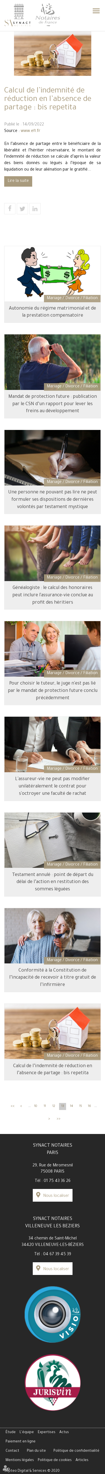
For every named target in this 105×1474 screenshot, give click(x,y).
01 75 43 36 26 (57, 1181)
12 (53, 1106)
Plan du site (36, 1451)
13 (62, 1106)
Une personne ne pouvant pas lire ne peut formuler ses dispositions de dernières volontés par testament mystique (52, 499)
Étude (11, 1433)
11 (45, 1106)
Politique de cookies (55, 1460)
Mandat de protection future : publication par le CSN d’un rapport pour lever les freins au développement (52, 404)
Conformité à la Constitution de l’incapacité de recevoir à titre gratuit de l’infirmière (52, 978)
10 (35, 1106)
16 (89, 1106)
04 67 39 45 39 (57, 1254)
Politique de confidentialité (76, 1451)
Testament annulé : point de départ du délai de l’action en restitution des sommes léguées (52, 882)
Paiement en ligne (21, 1442)
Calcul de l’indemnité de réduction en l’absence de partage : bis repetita (52, 1070)
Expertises (46, 1433)
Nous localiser (56, 1196)
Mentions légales (20, 1460)
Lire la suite (18, 181)
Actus (64, 1433)
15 (80, 1106)
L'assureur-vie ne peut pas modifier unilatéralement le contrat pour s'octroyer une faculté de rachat (52, 786)
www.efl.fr (30, 131)
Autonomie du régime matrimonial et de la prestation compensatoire (52, 312)
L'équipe (27, 1433)
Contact (12, 1451)
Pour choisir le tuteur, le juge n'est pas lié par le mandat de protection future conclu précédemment (52, 691)
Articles (82, 1460)
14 (71, 1106)
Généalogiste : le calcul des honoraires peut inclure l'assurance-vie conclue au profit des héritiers (52, 595)
